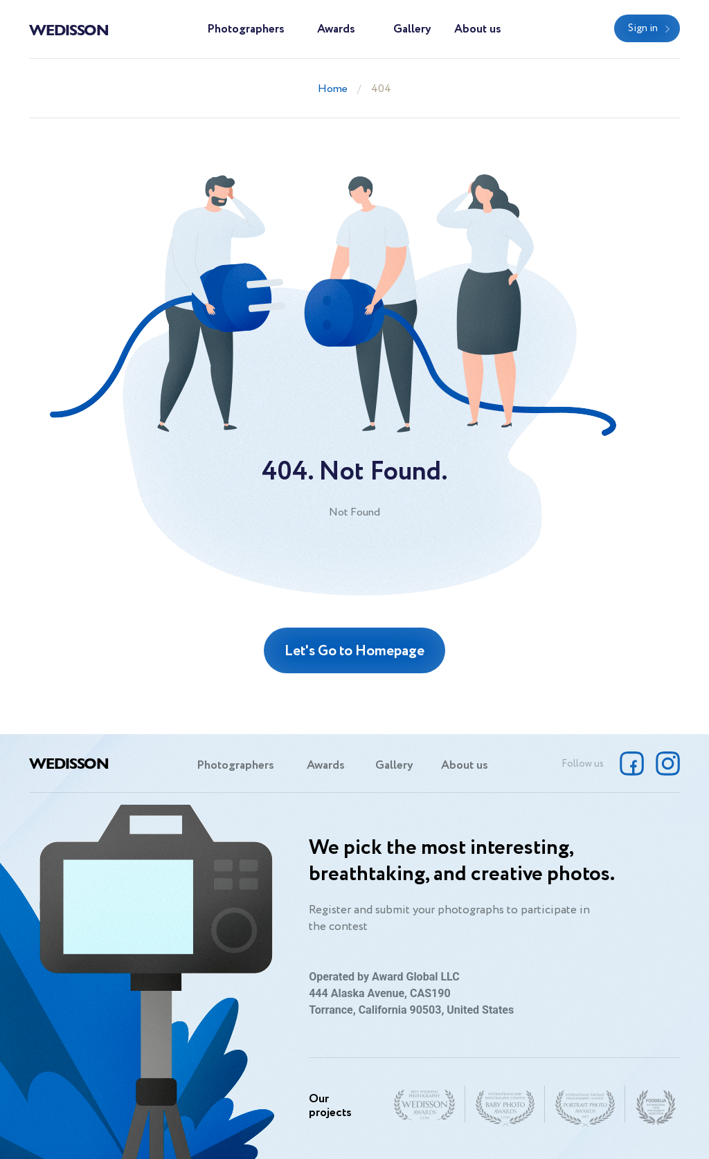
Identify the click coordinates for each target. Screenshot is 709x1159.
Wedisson (69, 29)
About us (477, 29)
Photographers (246, 29)
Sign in (643, 28)
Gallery (412, 29)
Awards (336, 29)
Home (333, 89)
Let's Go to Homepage (354, 651)
